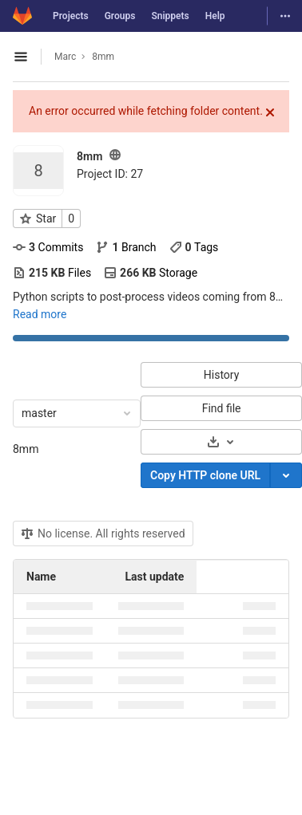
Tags (194, 247)
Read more (39, 314)
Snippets (170, 16)
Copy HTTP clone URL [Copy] (205, 475)
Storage (150, 272)
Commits (48, 247)
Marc (65, 56)
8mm (25, 449)
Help (215, 16)
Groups (120, 16)
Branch (126, 247)
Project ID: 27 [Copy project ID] (110, 173)
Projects (71, 16)
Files (52, 272)
